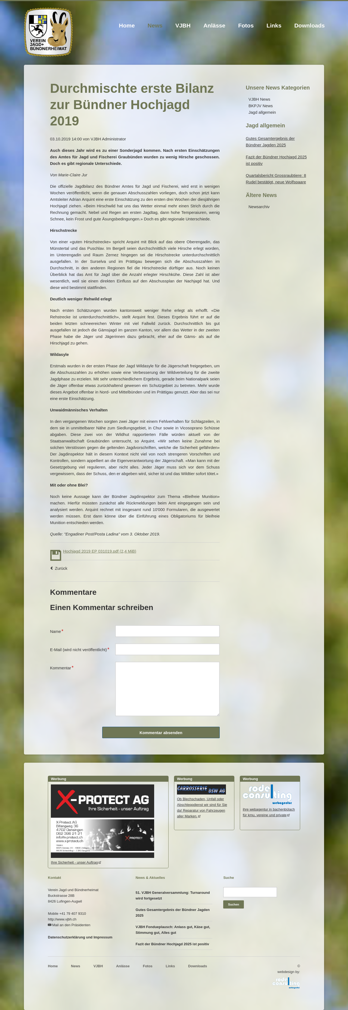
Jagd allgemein (262, 112)
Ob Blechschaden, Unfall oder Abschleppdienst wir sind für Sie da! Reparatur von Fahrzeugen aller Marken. (202, 804)
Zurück (61, 568)
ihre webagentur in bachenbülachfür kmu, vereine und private (269, 809)
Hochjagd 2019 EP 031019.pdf (99, 551)
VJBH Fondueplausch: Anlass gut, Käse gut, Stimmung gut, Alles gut (173, 930)
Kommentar (62, 667)
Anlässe (214, 25)
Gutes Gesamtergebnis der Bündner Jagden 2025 (173, 912)
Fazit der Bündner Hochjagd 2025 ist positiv (172, 944)
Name (58, 630)
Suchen (233, 904)
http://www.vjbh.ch (62, 919)
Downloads (309, 25)
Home (127, 25)
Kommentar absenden (160, 732)
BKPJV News (260, 105)
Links (273, 25)
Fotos (246, 25)
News (155, 25)
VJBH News (259, 99)
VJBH (183, 25)
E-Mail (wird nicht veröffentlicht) (79, 649)
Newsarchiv (259, 206)
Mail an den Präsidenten (71, 925)
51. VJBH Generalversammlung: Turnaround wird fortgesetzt (173, 895)
